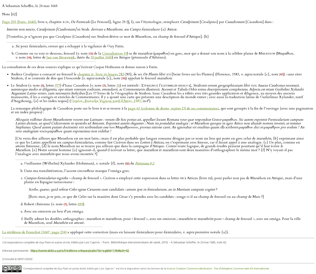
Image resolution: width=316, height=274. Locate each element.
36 (118, 85)
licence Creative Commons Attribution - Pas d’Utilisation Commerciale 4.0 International (218, 268)
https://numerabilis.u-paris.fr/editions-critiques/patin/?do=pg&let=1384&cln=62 (80, 251)
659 (80, 204)
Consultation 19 (114, 53)
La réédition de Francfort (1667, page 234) (34, 232)
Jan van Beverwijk (61, 57)
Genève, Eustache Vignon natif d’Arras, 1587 (106, 101)
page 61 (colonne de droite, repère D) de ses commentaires (173, 108)
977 (57, 85)
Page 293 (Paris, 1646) (19, 21)
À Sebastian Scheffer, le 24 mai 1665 (29, 6)
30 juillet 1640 (101, 57)
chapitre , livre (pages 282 (100, 74)
